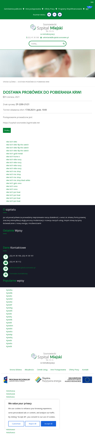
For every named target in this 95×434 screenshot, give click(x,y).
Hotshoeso (10, 432)
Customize (16, 423)
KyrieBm (9, 325)
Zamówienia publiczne (13, 9)
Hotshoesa (10, 391)
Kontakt (85, 369)
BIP (87, 9)
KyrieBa (9, 290)
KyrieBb (9, 293)
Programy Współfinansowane (70, 9)
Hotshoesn (10, 429)
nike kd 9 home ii (13, 156)
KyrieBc (9, 296)
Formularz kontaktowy (19, 273)
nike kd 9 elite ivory (13, 159)
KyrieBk (9, 319)
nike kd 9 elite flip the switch (17, 144)
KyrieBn (9, 328)
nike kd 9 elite (11, 142)
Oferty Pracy (50, 9)
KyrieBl (9, 322)
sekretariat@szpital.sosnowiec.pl (56, 37)
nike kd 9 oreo (12, 186)
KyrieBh (9, 311)
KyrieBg (9, 308)
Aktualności (29, 369)
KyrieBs (9, 343)
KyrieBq (9, 337)
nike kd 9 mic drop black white (18, 180)
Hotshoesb (10, 394)
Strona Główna (16, 369)
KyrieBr (9, 340)
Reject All (32, 423)
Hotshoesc (10, 397)
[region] (32, 414)
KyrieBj (9, 317)
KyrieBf (9, 305)
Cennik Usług (42, 369)
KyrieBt (9, 346)
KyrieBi (9, 314)
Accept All (48, 423)
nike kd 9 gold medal (14, 153)
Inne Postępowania (58, 369)
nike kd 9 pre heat (13, 192)
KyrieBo (9, 331)
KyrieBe (9, 302)
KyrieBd (9, 299)
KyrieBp (9, 334)
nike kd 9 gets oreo (14, 183)
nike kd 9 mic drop (13, 171)
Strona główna (9, 82)
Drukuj (7, 130)
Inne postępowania (33, 9)
